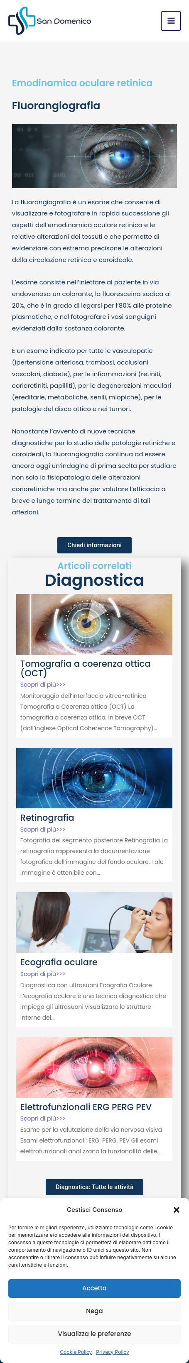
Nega (94, 1311)
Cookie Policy (76, 1352)
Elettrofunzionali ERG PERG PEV (86, 1107)
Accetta (94, 1288)
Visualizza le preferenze (94, 1333)
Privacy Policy (112, 1352)
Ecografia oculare (59, 962)
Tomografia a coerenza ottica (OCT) (85, 668)
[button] (176, 1210)
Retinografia (47, 817)
